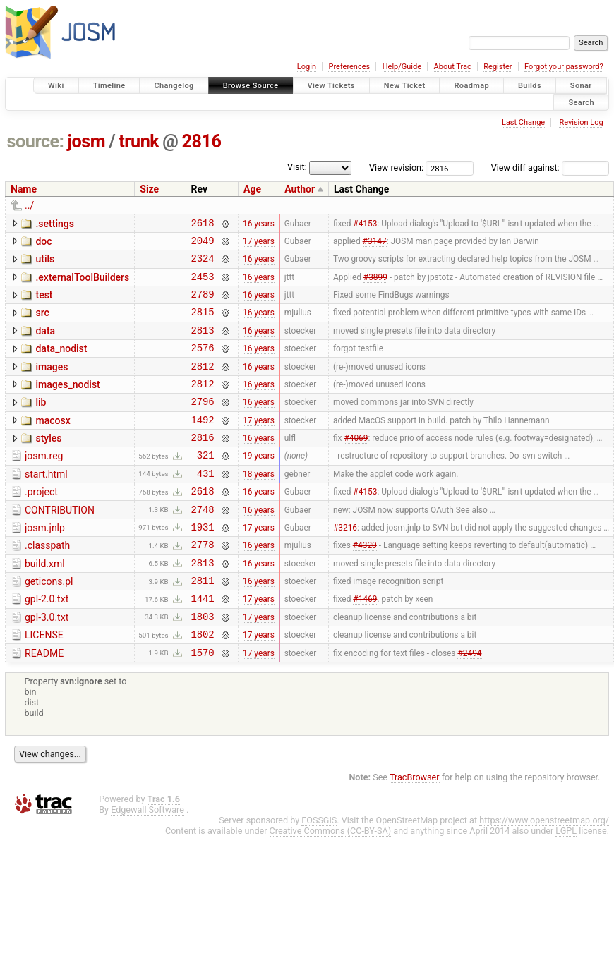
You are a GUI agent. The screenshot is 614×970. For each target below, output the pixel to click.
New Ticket (405, 85)
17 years (259, 244)
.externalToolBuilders (82, 283)
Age (252, 189)
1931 (203, 564)
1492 (203, 444)
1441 (203, 644)
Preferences (349, 66)
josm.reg (44, 483)
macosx (52, 443)
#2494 (469, 705)
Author (299, 189)
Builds (529, 85)
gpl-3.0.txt (46, 663)
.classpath (47, 583)
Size (149, 189)
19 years (259, 485)
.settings (54, 223)
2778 (203, 584)
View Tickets (331, 85)
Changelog (173, 85)
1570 (203, 705)
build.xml (45, 604)
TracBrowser (415, 830)
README (44, 704)
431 (206, 504)
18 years (259, 504)
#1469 (365, 645)
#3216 (345, 564)
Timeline (109, 85)
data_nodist (61, 363)
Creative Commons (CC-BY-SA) (331, 883)
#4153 (365, 224)
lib (40, 423)
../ (29, 205)
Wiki (56, 85)
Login (306, 66)
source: (35, 141)
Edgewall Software (147, 862)
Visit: (297, 167)
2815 (203, 324)
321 (206, 484)
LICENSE (44, 683)
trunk (139, 141)
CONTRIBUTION (60, 544)
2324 (203, 264)
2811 (203, 624)
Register (497, 66)
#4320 (365, 585)
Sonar (581, 85)
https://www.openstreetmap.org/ (544, 873)
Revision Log (581, 122)
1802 (203, 684)
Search (581, 102)
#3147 (375, 244)
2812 (203, 385)
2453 (203, 284)
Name (24, 189)
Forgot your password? (563, 66)
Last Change (523, 122)
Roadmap (471, 85)
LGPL (566, 883)
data (45, 343)
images (51, 383)
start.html (46, 503)
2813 (203, 344)
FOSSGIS (319, 873)
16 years (259, 224)
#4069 (356, 465)
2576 (203, 364)
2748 (203, 545)
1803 (203, 665)
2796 (203, 424)
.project (41, 523)
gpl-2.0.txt (46, 643)
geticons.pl (49, 623)
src (42, 323)
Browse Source (251, 85)
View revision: (396, 167)
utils (44, 263)
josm (86, 141)
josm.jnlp (45, 563)
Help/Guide (402, 66)
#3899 (375, 284)
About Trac (452, 66)
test (43, 303)
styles (48, 463)
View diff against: (550, 167)
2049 (203, 244)
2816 (202, 141)
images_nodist (67, 403)
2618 (203, 224)
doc (43, 243)
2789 (203, 304)
